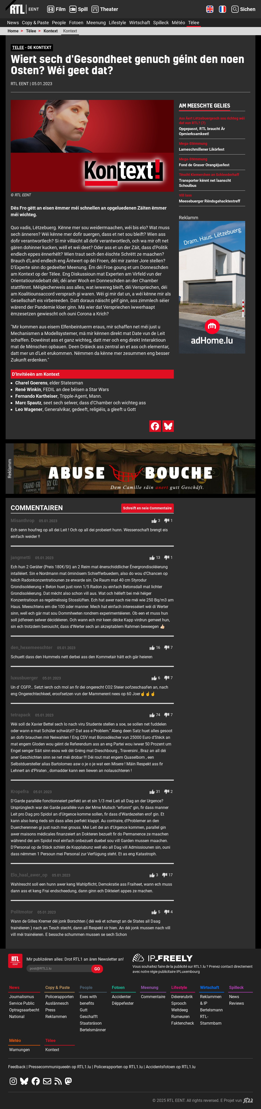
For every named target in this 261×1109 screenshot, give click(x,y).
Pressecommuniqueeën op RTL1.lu (60, 1066)
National (16, 1016)
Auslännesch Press (57, 1006)
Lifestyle (117, 22)
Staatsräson (91, 1023)
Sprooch (178, 1003)
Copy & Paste (35, 22)
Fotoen (76, 22)
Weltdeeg (179, 1010)
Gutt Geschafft (89, 1013)
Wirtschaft (139, 22)
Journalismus (21, 996)
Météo (178, 22)
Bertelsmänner (93, 1029)
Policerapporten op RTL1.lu (118, 1066)
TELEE (18, 47)
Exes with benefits (88, 1000)
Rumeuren (180, 1016)
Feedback (16, 1066)
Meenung (96, 22)
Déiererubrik (182, 996)
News (13, 22)
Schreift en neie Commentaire (147, 508)
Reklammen (56, 1016)
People (59, 22)
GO (97, 968)
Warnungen (19, 1049)
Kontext (51, 31)
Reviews (236, 1003)
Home (13, 31)
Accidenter (121, 996)
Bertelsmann (211, 1010)
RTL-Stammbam (210, 1020)
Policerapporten (59, 996)
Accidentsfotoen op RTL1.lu (170, 1066)
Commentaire (153, 996)
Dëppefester (123, 1003)
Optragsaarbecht (24, 1010)
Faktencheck (182, 1023)
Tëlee (193, 22)
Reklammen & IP (210, 1000)
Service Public (21, 1003)
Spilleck (161, 22)
